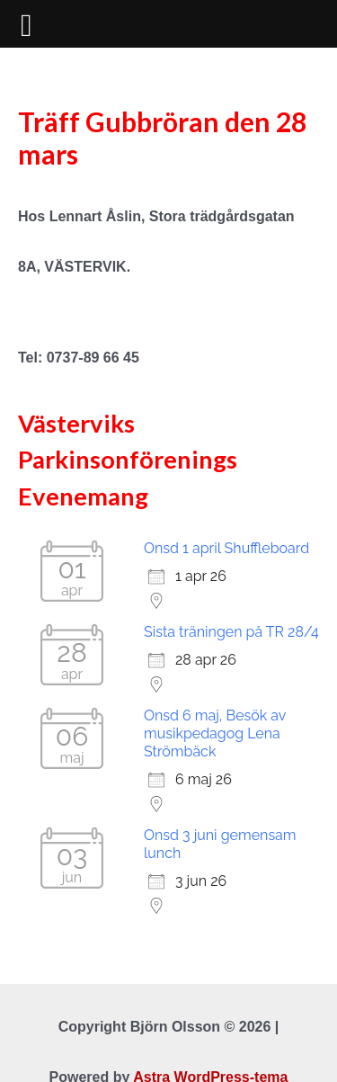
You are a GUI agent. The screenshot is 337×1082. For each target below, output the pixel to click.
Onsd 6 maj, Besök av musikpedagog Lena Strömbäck (215, 733)
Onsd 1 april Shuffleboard (226, 548)
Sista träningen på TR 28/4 (231, 631)
